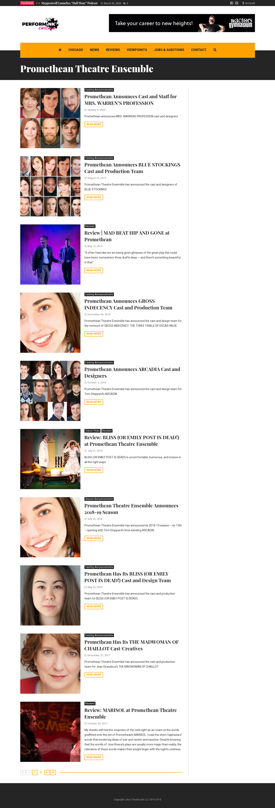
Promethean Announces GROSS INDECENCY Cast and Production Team (128, 304)
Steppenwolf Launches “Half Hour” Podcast (70, 3)
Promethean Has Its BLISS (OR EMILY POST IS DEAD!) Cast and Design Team (127, 576)
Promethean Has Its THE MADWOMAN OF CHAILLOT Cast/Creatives (131, 645)
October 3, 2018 (96, 382)
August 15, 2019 (96, 178)
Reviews (90, 226)
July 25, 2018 (94, 519)
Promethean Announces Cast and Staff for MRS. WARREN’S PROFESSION (130, 99)
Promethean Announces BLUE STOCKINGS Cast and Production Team (132, 167)
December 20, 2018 (98, 314)
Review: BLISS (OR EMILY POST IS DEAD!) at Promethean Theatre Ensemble (131, 440)
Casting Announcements (99, 89)
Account (250, 3)
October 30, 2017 (97, 723)
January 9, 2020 (96, 109)
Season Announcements (99, 499)
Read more (93, 124)
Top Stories (27, 3)
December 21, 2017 (98, 655)
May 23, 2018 (94, 587)
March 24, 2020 (112, 3)
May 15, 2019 (94, 246)
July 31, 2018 (94, 450)
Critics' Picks (92, 430)
